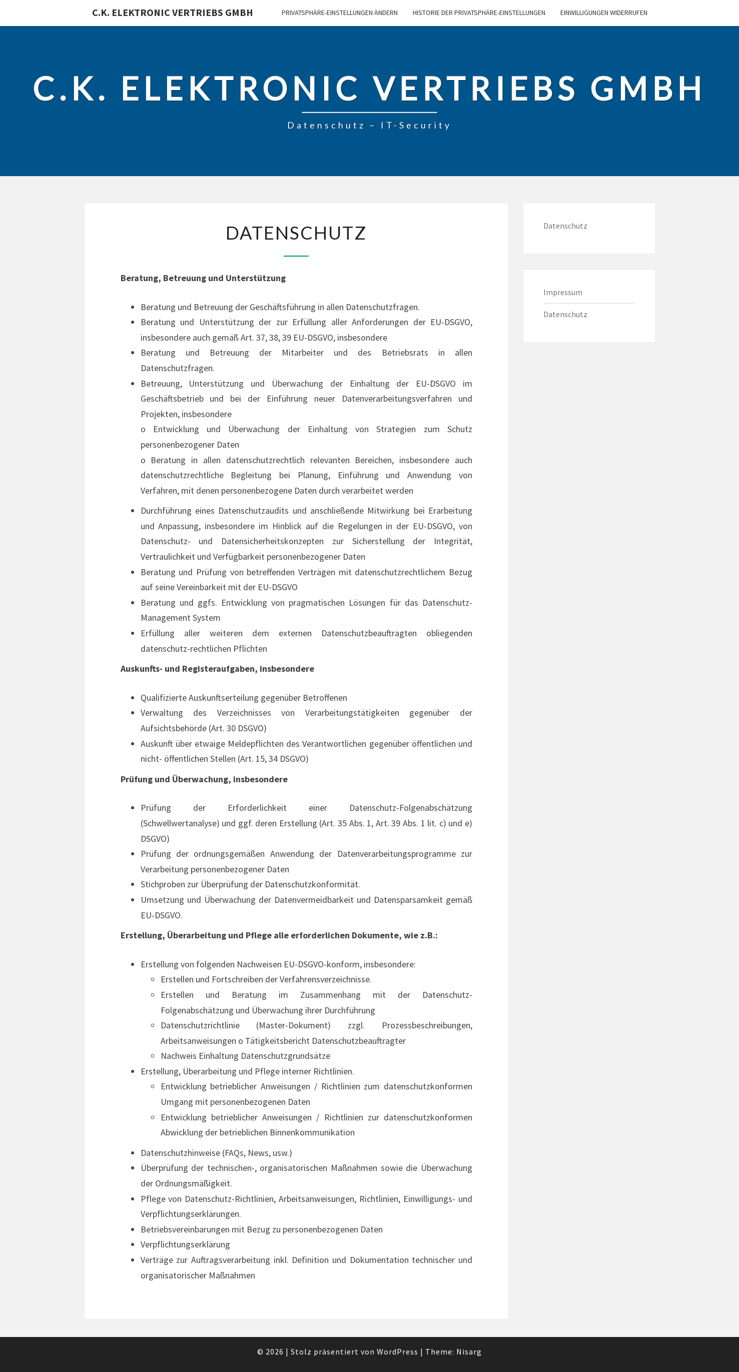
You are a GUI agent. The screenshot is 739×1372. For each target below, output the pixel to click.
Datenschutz (565, 226)
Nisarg (469, 1351)
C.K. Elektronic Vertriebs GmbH (172, 12)
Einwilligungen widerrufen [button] (603, 12)
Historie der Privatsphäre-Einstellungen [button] (479, 12)
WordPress (397, 1351)
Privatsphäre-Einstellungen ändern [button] (340, 12)
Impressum (562, 292)
